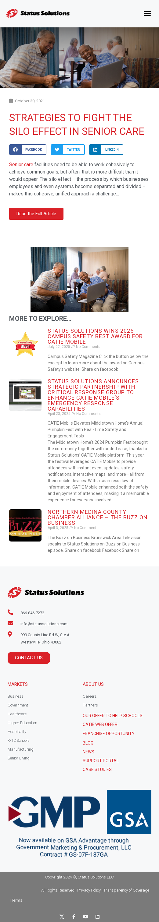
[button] (147, 13)
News (88, 751)
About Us (93, 684)
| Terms (16, 900)
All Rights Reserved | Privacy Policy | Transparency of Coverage (95, 890)
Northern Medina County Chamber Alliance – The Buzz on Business (98, 517)
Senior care (21, 164)
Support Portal (101, 760)
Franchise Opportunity (109, 733)
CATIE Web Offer (100, 724)
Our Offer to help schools (113, 715)
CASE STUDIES (97, 769)
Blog (88, 743)
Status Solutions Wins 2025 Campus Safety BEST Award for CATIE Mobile (95, 336)
